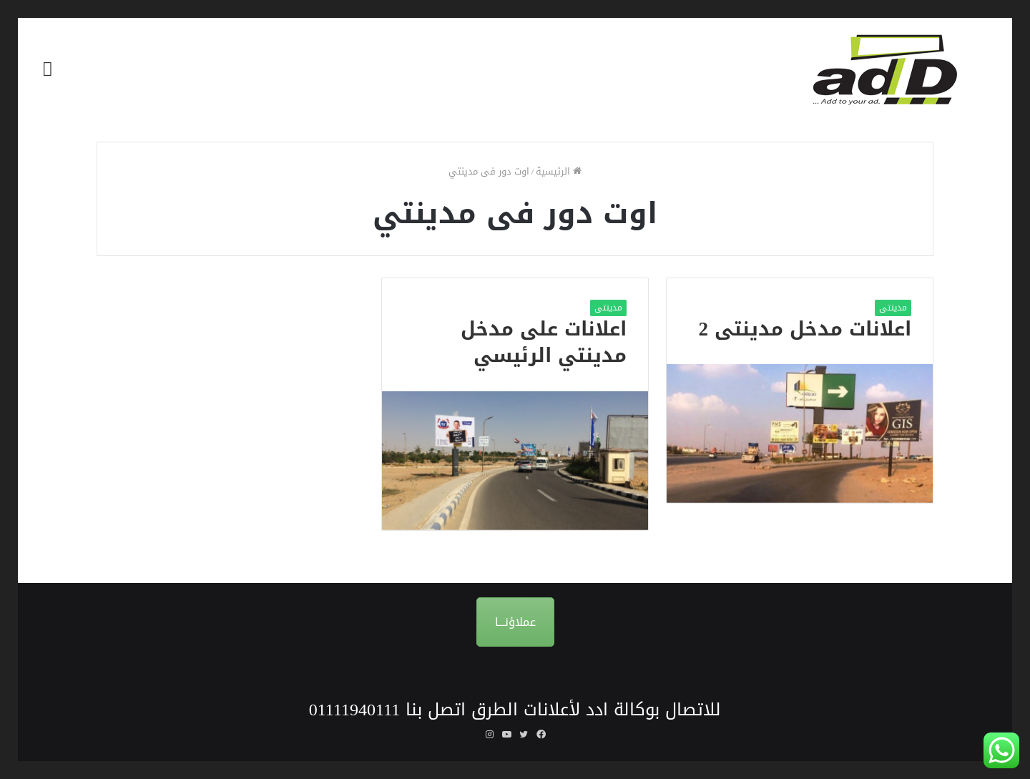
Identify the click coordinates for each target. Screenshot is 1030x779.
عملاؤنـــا (515, 622)
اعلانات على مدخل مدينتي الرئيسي (544, 342)
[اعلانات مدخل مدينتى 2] (800, 433)
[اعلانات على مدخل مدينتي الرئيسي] (515, 460)
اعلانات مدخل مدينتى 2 (805, 329)
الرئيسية (559, 171)
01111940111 (355, 709)
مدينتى (893, 307)
